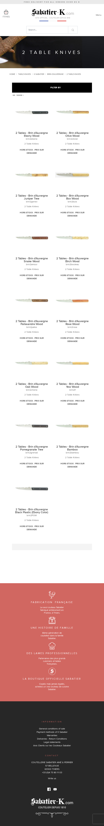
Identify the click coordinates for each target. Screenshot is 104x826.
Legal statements (52, 742)
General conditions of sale (52, 728)
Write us (52, 778)
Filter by (52, 87)
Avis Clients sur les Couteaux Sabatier (52, 745)
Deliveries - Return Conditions (52, 738)
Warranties (52, 735)
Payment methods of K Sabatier (52, 732)
